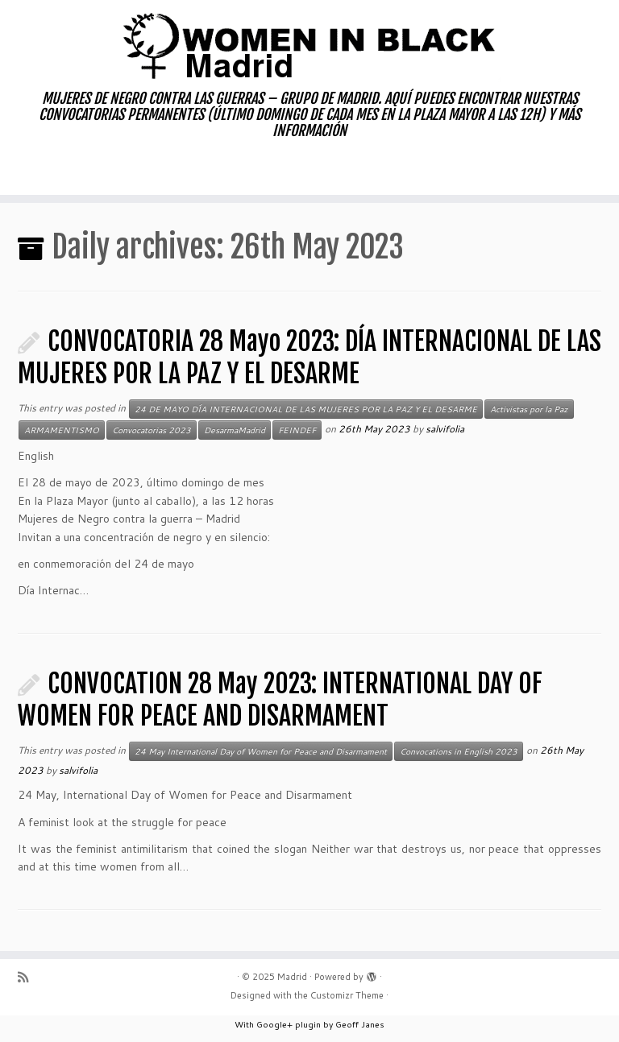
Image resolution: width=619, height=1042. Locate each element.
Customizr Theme (347, 995)
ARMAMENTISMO (61, 430)
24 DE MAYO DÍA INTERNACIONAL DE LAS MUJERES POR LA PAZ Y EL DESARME (306, 409)
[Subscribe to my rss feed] (28, 977)
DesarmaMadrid (234, 430)
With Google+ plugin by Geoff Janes (309, 1024)
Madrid (292, 976)
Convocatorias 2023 (151, 430)
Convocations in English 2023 (458, 751)
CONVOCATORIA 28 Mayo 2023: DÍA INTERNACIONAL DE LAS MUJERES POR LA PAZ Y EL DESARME (309, 357)
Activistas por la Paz (529, 409)
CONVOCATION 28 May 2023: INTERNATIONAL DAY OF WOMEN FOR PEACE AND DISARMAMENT (280, 700)
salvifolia (445, 429)
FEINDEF (297, 430)
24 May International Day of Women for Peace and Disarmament (261, 751)
